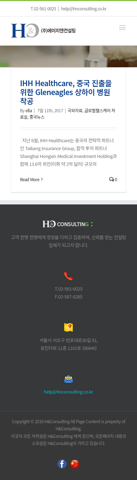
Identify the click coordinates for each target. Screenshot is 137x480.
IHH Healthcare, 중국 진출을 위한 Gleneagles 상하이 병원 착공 (66, 92)
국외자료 (74, 110)
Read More (29, 179)
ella (28, 110)
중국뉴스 (36, 117)
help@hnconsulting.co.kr (84, 8)
